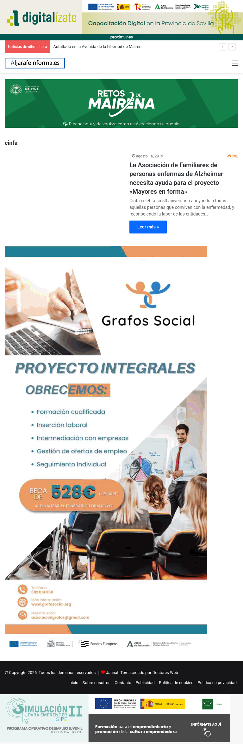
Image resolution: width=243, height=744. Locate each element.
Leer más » (148, 226)
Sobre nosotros (96, 682)
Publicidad (145, 682)
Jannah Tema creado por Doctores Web (142, 672)
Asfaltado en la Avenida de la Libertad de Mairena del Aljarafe (109, 46)
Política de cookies (176, 682)
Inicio (73, 682)
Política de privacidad (217, 682)
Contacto (123, 682)
